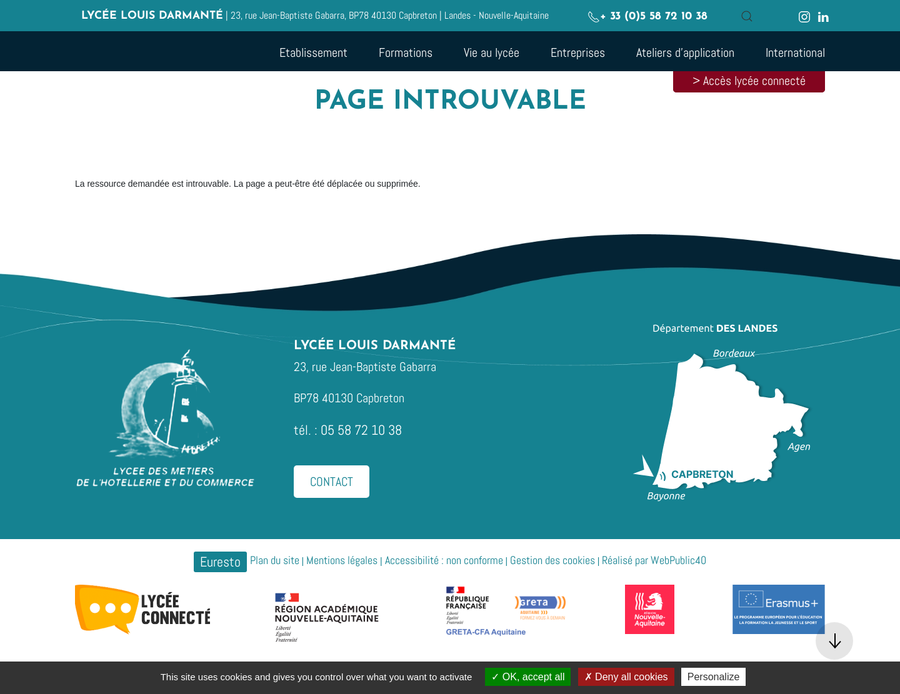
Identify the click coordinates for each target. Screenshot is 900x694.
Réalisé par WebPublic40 (654, 560)
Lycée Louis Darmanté (152, 16)
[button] (747, 16)
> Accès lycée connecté (749, 80)
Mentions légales (342, 560)
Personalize (714, 677)
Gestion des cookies (552, 560)
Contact (331, 481)
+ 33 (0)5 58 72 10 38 (648, 16)
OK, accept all (527, 677)
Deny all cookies (626, 677)
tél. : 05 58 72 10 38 (348, 430)
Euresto (220, 561)
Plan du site (274, 560)
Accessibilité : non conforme (444, 560)
